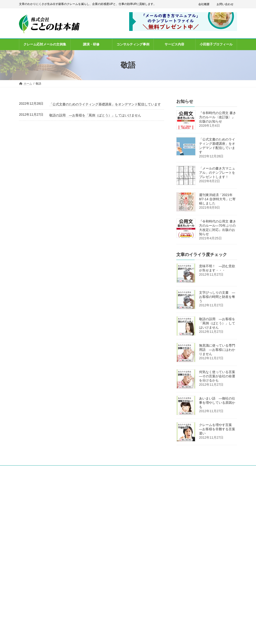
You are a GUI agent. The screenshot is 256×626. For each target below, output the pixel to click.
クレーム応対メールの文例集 (115, 508)
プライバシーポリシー (111, 557)
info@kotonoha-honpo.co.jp (36, 534)
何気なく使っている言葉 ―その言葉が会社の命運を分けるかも (218, 376)
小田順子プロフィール (111, 541)
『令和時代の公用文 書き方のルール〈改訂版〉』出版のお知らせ (217, 117)
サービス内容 (105, 532)
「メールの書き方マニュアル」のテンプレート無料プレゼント (129, 498)
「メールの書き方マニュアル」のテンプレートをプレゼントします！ (217, 173)
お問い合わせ (225, 4)
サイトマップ (105, 573)
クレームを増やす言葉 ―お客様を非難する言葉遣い (217, 429)
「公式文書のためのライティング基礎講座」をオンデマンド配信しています (105, 104)
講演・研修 (104, 516)
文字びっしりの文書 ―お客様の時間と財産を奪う (217, 297)
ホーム (101, 488)
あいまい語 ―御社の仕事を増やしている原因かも (217, 402)
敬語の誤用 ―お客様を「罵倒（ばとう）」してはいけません (95, 115)
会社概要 (204, 4)
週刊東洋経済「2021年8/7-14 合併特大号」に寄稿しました (217, 199)
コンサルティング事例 (111, 524)
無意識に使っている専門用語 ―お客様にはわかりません (217, 350)
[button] (38, 545)
